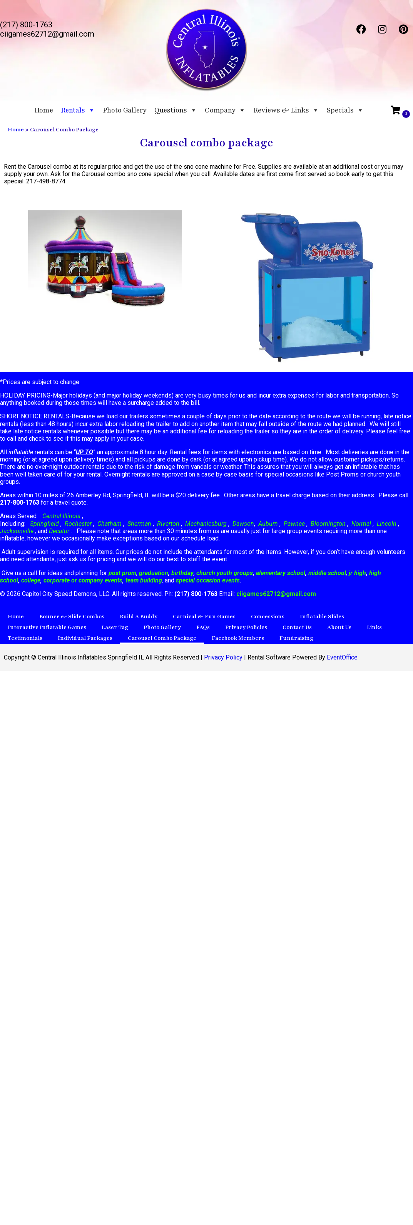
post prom (122, 573)
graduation (153, 573)
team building (143, 580)
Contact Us (297, 627)
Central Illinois (62, 516)
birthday (182, 573)
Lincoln (386, 523)
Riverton (168, 523)
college (30, 580)
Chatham (109, 523)
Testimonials (25, 638)
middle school (327, 573)
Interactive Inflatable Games (47, 627)
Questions (175, 110)
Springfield (44, 523)
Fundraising (296, 638)
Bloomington (328, 523)
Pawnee (294, 523)
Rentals (78, 110)
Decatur (60, 531)
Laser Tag (115, 627)
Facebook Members (238, 638)
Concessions (267, 616)
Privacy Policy (223, 657)
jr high (357, 573)
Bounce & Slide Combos (71, 616)
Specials (345, 110)
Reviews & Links (286, 110)
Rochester (78, 523)
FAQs (203, 627)
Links (374, 627)
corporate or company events (82, 580)
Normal (361, 523)
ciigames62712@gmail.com (276, 593)
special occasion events (208, 580)
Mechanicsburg (206, 523)
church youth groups (224, 573)
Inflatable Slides (322, 616)
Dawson (242, 523)
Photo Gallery (125, 110)
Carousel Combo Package (162, 638)
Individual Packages (85, 638)
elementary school (280, 573)
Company (225, 110)
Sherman (139, 523)
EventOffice (342, 657)
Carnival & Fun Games (204, 616)
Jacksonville (17, 531)
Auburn (268, 523)
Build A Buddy (138, 616)
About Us (339, 627)
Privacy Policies (246, 627)
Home (43, 110)
